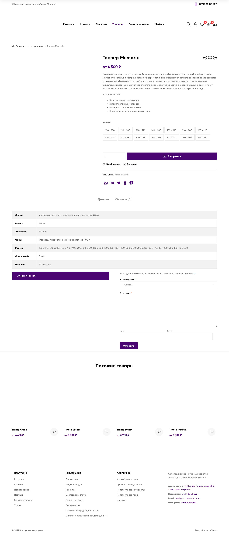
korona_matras (188, 502)
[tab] (103, 200)
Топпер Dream (124, 429)
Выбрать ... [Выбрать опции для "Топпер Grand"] (54, 432)
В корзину (174, 156)
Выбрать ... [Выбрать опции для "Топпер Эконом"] (107, 432)
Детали (103, 199)
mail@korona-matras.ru (188, 498)
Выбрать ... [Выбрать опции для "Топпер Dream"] (159, 432)
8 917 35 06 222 (206, 4)
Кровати (85, 24)
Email (169, 331)
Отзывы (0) (123, 199)
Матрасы (68, 24)
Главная (20, 46)
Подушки (101, 24)
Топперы (117, 24)
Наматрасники (35, 46)
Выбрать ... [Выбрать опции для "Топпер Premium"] (211, 432)
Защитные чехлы (139, 24)
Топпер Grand (19, 429)
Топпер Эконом (72, 429)
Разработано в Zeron (206, 530)
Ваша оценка (127, 279)
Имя (122, 331)
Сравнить (132, 164)
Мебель (159, 24)
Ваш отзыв (126, 293)
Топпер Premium (178, 429)
